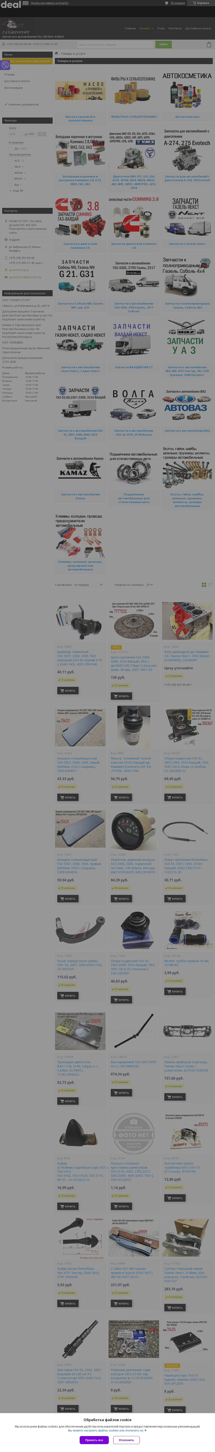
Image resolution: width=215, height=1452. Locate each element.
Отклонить (126, 1440)
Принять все (94, 1440)
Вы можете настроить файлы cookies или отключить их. (106, 1430)
